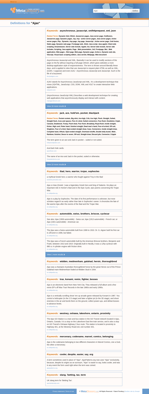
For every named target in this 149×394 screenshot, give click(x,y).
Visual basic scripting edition (65, 55)
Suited (112, 118)
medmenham (76, 261)
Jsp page (81, 41)
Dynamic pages (66, 39)
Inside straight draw (109, 129)
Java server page (96, 36)
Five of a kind (77, 121)
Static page (51, 44)
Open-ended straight (73, 132)
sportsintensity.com (53, 383)
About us (13, 2)
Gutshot (57, 134)
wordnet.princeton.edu (54, 179)
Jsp (74, 39)
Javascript (89, 41)
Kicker (49, 126)
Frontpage (100, 49)
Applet (83, 47)
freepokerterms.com (53, 159)
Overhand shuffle (88, 132)
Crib (87, 118)
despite (72, 354)
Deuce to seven (67, 134)
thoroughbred (109, 261)
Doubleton (111, 121)
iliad (62, 171)
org (91, 354)
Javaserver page (53, 39)
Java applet (102, 44)
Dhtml (72, 36)
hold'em (74, 113)
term (83, 375)
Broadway (90, 124)
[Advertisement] (23, 68)
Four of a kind (60, 129)
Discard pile (96, 134)
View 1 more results (56, 254)
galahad (88, 261)
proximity (105, 313)
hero (68, 171)
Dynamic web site (108, 52)
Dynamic (65, 41)
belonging (107, 336)
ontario (95, 313)
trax (62, 279)
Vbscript (50, 55)
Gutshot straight (76, 126)
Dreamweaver (59, 47)
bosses (94, 279)
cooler (63, 354)
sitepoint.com (51, 90)
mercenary (65, 336)
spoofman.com (51, 151)
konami (69, 279)
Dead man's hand (90, 126)
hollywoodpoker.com (53, 142)
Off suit (112, 126)
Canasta (50, 124)
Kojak (117, 121)
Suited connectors (90, 121)
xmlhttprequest (96, 30)
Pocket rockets (64, 118)
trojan (84, 171)
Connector (106, 134)
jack (62, 113)
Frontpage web (77, 44)
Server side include (73, 47)
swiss (76, 213)
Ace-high (82, 118)
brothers (85, 213)
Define (135, 11)
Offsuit (61, 132)
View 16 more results (56, 106)
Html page (70, 52)
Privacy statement (58, 391)
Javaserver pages (82, 36)
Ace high (93, 118)
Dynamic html (64, 36)
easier (80, 354)
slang (63, 375)
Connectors (96, 129)
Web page (78, 52)
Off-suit (77, 134)
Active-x (98, 52)
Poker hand (65, 126)
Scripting (57, 49)
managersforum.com (53, 101)
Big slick (74, 118)
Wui (106, 49)
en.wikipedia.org (52, 193)
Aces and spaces (64, 121)
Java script (93, 44)
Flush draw (73, 124)
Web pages (60, 52)
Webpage (90, 55)
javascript (82, 30)
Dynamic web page (63, 44)
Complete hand (52, 132)
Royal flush (99, 124)
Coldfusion (108, 36)
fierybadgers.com (52, 76)
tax (78, 375)
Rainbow (50, 134)
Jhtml (86, 44)
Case (89, 129)
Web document (101, 55)
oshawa (74, 313)
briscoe (95, 213)
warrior (75, 171)
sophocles (93, 171)
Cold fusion (114, 41)
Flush (100, 118)
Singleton (50, 129)
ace (67, 113)
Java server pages (104, 39)
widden (64, 261)
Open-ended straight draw (76, 129)
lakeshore (84, 313)
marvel (88, 336)
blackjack (94, 113)
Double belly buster (103, 132)
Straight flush (52, 121)
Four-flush (102, 121)
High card (56, 126)
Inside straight (110, 124)
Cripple (113, 134)
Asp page (73, 41)
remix (77, 279)
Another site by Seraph (132, 391)
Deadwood (58, 124)
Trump (65, 124)
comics (97, 336)
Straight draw (86, 134)
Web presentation (84, 49)
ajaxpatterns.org (52, 368)
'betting (71, 375)
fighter (85, 279)
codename (78, 336)
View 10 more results (56, 164)
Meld (114, 132)
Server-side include (97, 47)
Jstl (93, 49)
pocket (84, 113)
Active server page (102, 41)
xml (108, 30)
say (86, 354)
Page (75, 49)
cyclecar (104, 213)
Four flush (82, 124)
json (113, 30)
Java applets (67, 49)
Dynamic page (88, 52)
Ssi (88, 47)
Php (59, 41)
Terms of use (70, 391)
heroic (97, 261)
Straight (106, 118)
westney (64, 313)
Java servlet (81, 55)
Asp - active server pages (86, 39)
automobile (66, 213)
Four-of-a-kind (103, 126)
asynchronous (67, 30)
